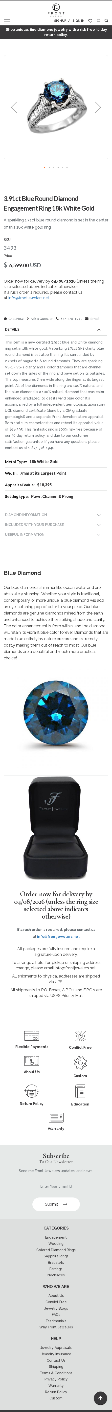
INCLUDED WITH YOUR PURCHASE (34, 525)
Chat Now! (14, 319)
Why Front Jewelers (56, 1327)
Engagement (56, 1237)
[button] (14, 107)
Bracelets (56, 1263)
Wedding (56, 1244)
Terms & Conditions (56, 1373)
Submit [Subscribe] (56, 1204)
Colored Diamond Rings (56, 1250)
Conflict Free (56, 1302)
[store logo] (56, 10)
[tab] (56, 330)
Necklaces (56, 1275)
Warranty (56, 1386)
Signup (60, 20)
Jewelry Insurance (56, 1354)
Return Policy (56, 1392)
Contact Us (56, 1360)
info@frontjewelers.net (28, 298)
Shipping (56, 1367)
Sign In (78, 20)
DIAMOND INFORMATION (26, 515)
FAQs (56, 1315)
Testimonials (56, 1321)
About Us (56, 1296)
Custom (56, 1398)
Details (12, 329)
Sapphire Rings (56, 1256)
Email (92, 319)
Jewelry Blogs (56, 1308)
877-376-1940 (69, 319)
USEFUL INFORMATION (25, 535)
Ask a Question (40, 319)
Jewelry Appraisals (56, 1348)
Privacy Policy (56, 1379)
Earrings (56, 1269)
